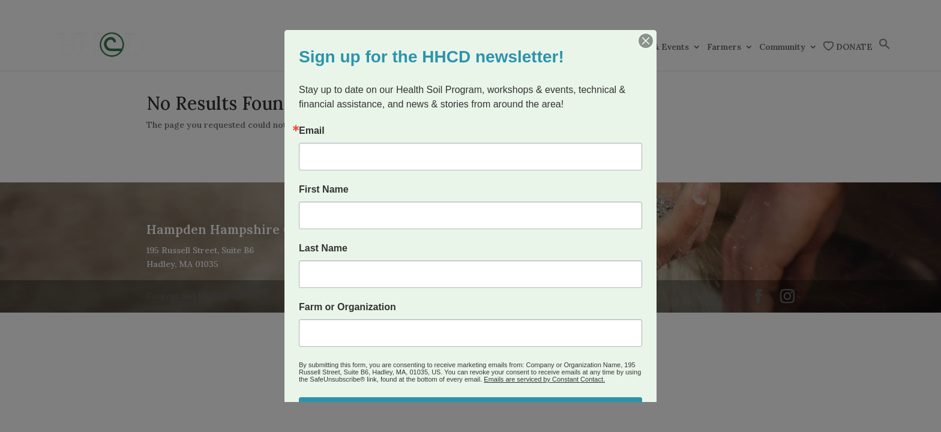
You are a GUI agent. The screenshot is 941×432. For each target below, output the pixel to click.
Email (312, 131)
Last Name (323, 248)
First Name (324, 189)
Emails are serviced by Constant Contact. (544, 379)
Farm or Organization (347, 307)
